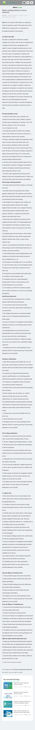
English (20, 7)
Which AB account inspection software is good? (21, 683)
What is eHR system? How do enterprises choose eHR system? (22, 711)
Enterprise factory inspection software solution (21, 692)
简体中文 (15, 7)
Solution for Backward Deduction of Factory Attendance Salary (22, 702)
